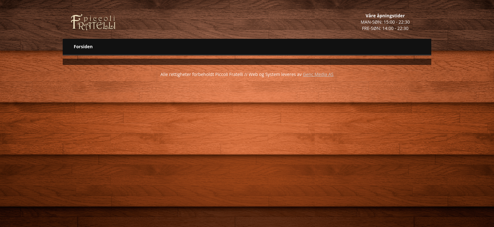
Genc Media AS (318, 74)
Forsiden (83, 46)
